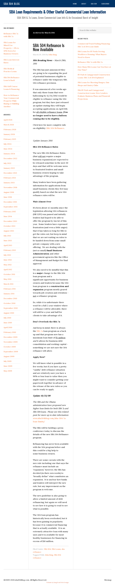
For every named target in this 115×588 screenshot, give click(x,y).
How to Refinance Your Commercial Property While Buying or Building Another (11, 101)
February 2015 (10, 211)
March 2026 (9, 125)
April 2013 (8, 245)
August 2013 (9, 231)
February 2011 (10, 289)
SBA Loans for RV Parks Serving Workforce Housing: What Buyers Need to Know (92, 54)
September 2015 (10, 207)
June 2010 (8, 322)
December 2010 (10, 298)
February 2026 (10, 129)
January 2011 (9, 293)
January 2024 (9, 153)
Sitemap (107, 580)
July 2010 (7, 318)
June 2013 (8, 240)
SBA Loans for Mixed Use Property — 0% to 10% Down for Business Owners (11, 48)
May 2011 (7, 279)
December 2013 (10, 221)
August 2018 (9, 192)
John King (49, 555)
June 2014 (8, 216)
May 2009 (8, 371)
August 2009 (9, 356)
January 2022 (9, 168)
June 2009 (8, 366)
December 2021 (10, 173)
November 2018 (10, 187)
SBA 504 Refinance (55, 128)
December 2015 (10, 202)
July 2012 (7, 255)
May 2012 (8, 265)
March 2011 (8, 284)
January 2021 (9, 182)
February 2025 (10, 139)
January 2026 (9, 134)
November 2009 (11, 342)
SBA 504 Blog (12, 4)
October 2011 (9, 274)
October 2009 (10, 347)
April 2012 (8, 269)
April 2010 (8, 327)
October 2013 (9, 226)
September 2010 (11, 308)
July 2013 (7, 236)
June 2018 (8, 197)
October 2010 (9, 303)
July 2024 (7, 144)
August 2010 (9, 313)
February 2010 (10, 332)
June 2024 (8, 149)
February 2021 (10, 178)
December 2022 (10, 158)
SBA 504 (47, 549)
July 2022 (7, 163)
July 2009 (7, 361)
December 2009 (10, 337)
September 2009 (11, 351)
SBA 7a (40, 331)
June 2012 (8, 260)
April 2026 (8, 120)
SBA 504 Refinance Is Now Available (48, 47)
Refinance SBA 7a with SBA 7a (90, 62)
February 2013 (10, 250)
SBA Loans (56, 549)
